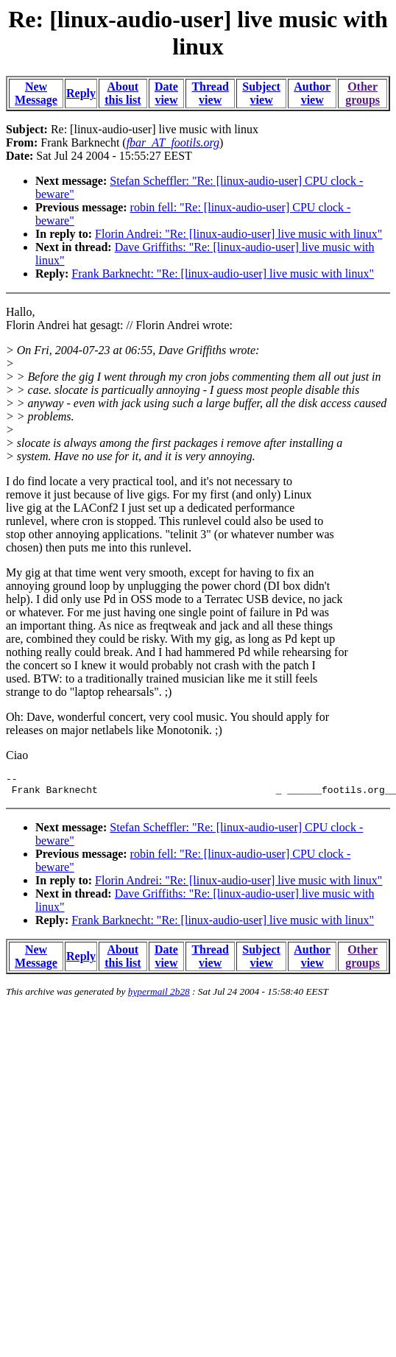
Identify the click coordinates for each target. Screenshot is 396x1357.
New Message (36, 93)
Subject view (261, 93)
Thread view (209, 93)
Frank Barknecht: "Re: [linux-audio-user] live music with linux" (222, 273)
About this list (123, 93)
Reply (81, 93)
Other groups (362, 93)
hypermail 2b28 (159, 995)
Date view (166, 93)
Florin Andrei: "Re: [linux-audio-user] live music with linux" (238, 234)
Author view (312, 93)
